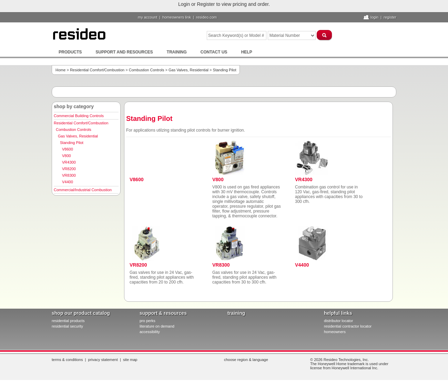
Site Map (130, 360)
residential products (68, 321)
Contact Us (214, 52)
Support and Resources (124, 52)
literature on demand (157, 326)
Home (60, 70)
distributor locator (338, 321)
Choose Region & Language (246, 360)
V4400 (67, 182)
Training (177, 52)
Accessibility (150, 332)
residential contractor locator (347, 326)
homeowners (335, 332)
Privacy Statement (103, 360)
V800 (66, 156)
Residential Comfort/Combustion (97, 70)
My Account (147, 17)
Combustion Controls (146, 70)
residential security (67, 326)
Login (374, 17)
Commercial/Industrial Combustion (83, 190)
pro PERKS (147, 321)
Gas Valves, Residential (188, 70)
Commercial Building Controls (79, 116)
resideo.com (206, 17)
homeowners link (176, 17)
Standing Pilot (71, 143)
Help (246, 52)
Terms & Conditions (67, 360)
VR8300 (69, 175)
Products (70, 52)
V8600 (67, 149)
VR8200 (69, 169)
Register (390, 17)
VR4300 (69, 162)
